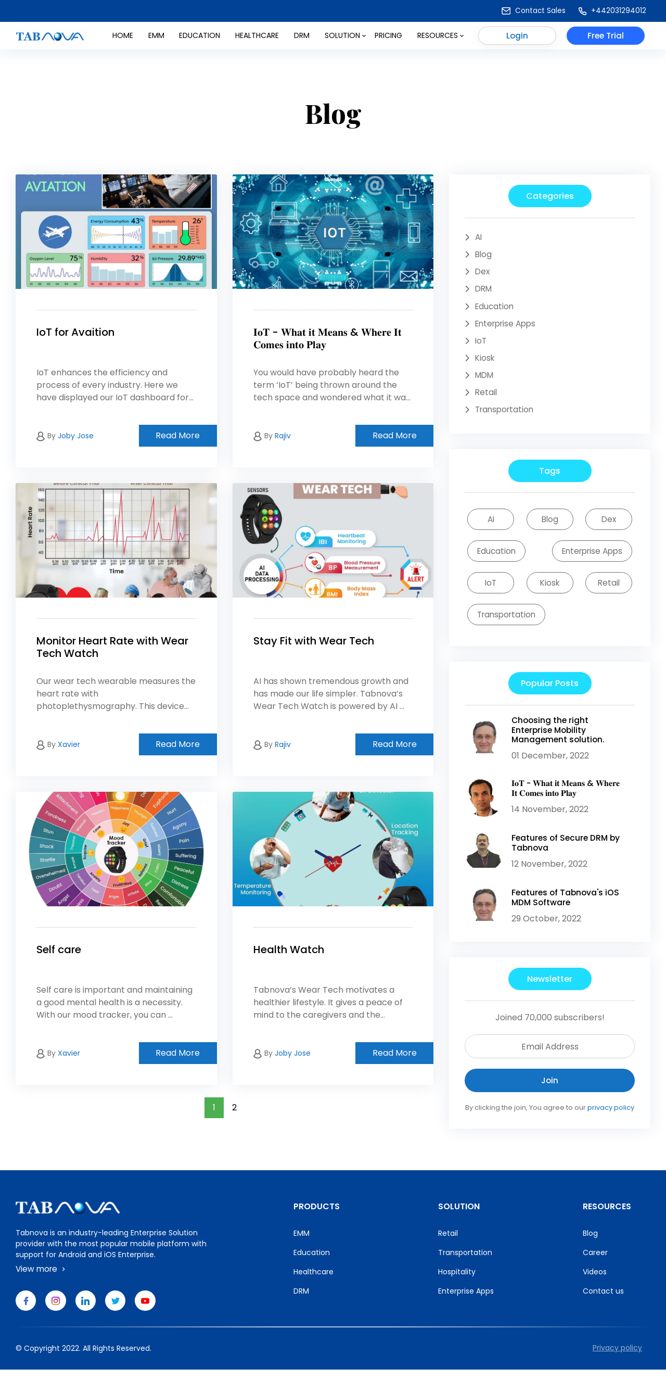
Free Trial (606, 38)
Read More (178, 435)
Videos (595, 1281)
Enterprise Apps (508, 326)
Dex (483, 272)
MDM (485, 379)
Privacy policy (617, 1358)
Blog (484, 255)
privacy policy (610, 1117)
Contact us (603, 1300)
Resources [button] (440, 38)
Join (550, 1090)
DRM (302, 38)
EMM (301, 1242)
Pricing (388, 38)
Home (122, 38)
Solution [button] (345, 38)
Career (595, 1262)
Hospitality (457, 1281)
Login (517, 38)
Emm (156, 38)
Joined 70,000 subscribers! (550, 1027)
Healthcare (257, 38)
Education (199, 38)
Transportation (506, 414)
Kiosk (485, 361)
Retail (486, 396)
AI (479, 237)
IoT (481, 343)
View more (43, 1278)
